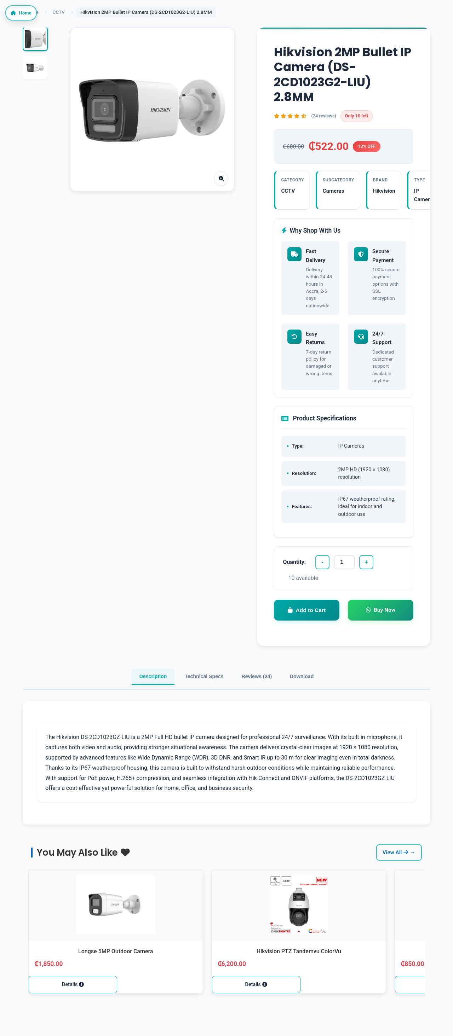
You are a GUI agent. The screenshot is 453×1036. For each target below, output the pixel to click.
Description (127, 693)
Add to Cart (307, 623)
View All (395, 872)
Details (73, 1004)
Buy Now (380, 623)
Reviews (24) (266, 693)
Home (27, 17)
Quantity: (294, 573)
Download (327, 693)
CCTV (59, 12)
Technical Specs (196, 693)
